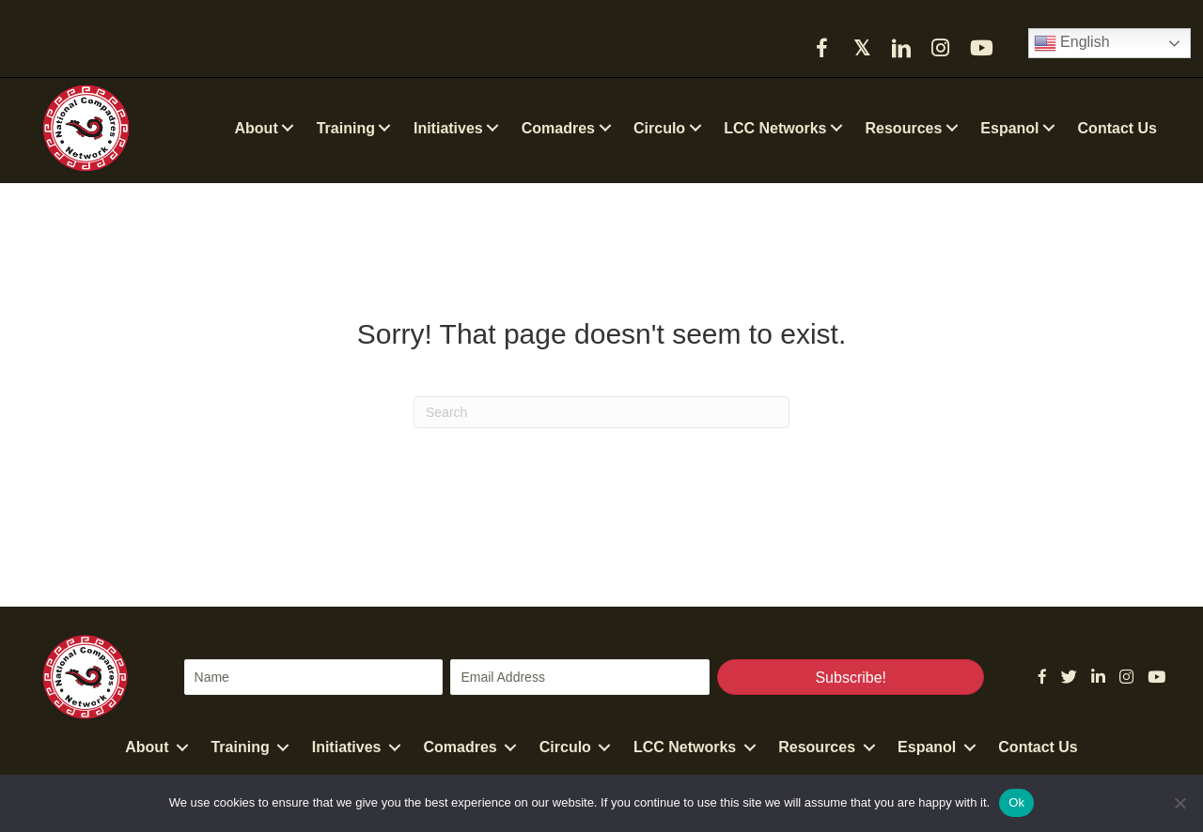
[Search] (601, 412)
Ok (1016, 802)
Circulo (565, 747)
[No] (1179, 802)
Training (240, 747)
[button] (822, 48)
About (146, 747)
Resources (816, 747)
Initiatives (347, 747)
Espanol (927, 747)
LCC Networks (684, 747)
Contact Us (1037, 747)
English (1072, 43)
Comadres (460, 747)
